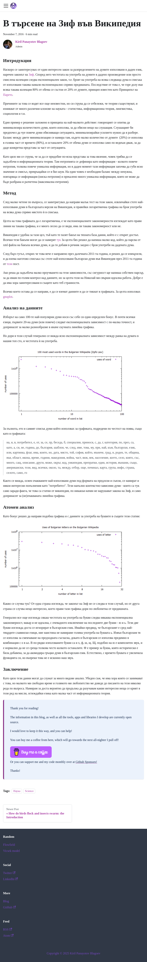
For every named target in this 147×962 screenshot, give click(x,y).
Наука (16, 791)
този (9, 264)
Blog (6, 901)
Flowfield (9, 844)
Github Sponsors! (86, 761)
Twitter (9, 873)
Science (29, 791)
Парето (7, 94)
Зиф (31, 74)
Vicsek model (11, 850)
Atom (8, 935)
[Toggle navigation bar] (6, 6)
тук (59, 239)
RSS (7, 929)
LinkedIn (10, 879)
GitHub (9, 907)
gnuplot (7, 296)
